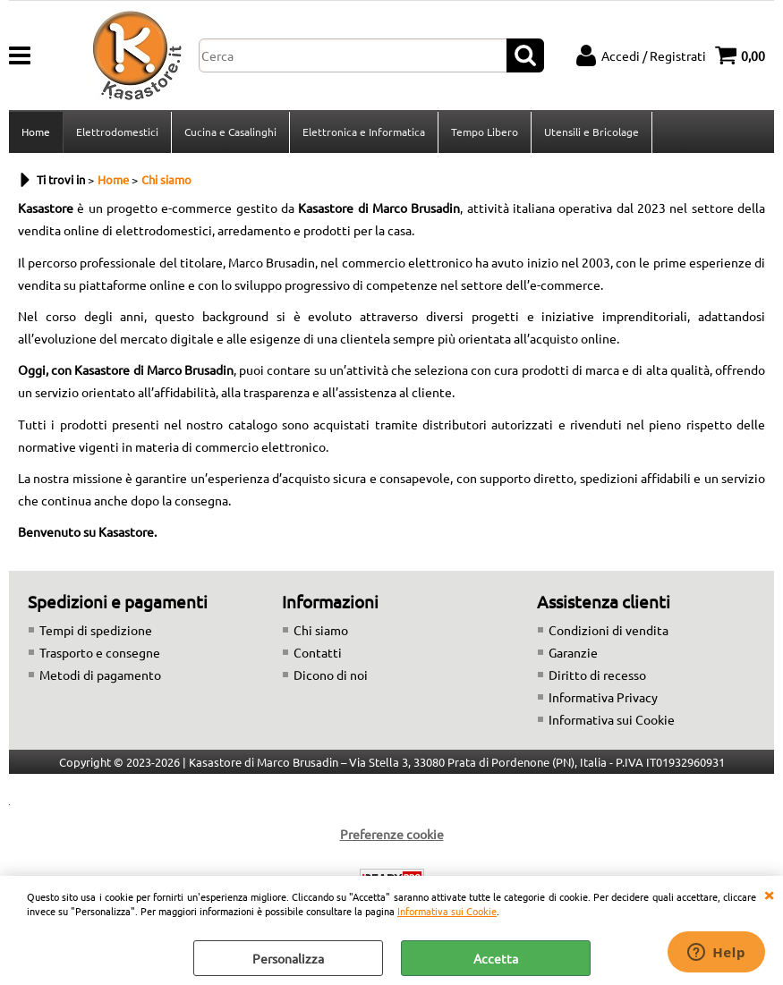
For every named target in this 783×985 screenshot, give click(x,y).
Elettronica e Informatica (363, 131)
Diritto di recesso (597, 675)
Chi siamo (321, 630)
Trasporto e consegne (99, 652)
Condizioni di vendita (608, 630)
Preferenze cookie (392, 834)
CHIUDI (768, 894)
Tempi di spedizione (95, 630)
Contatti (318, 652)
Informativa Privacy (603, 697)
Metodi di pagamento (100, 675)
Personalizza (288, 958)
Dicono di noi (331, 675)
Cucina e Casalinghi (230, 131)
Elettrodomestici (117, 131)
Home (35, 131)
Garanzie (573, 652)
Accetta (495, 958)
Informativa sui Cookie (447, 911)
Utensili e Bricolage (591, 131)
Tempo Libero (484, 131)
